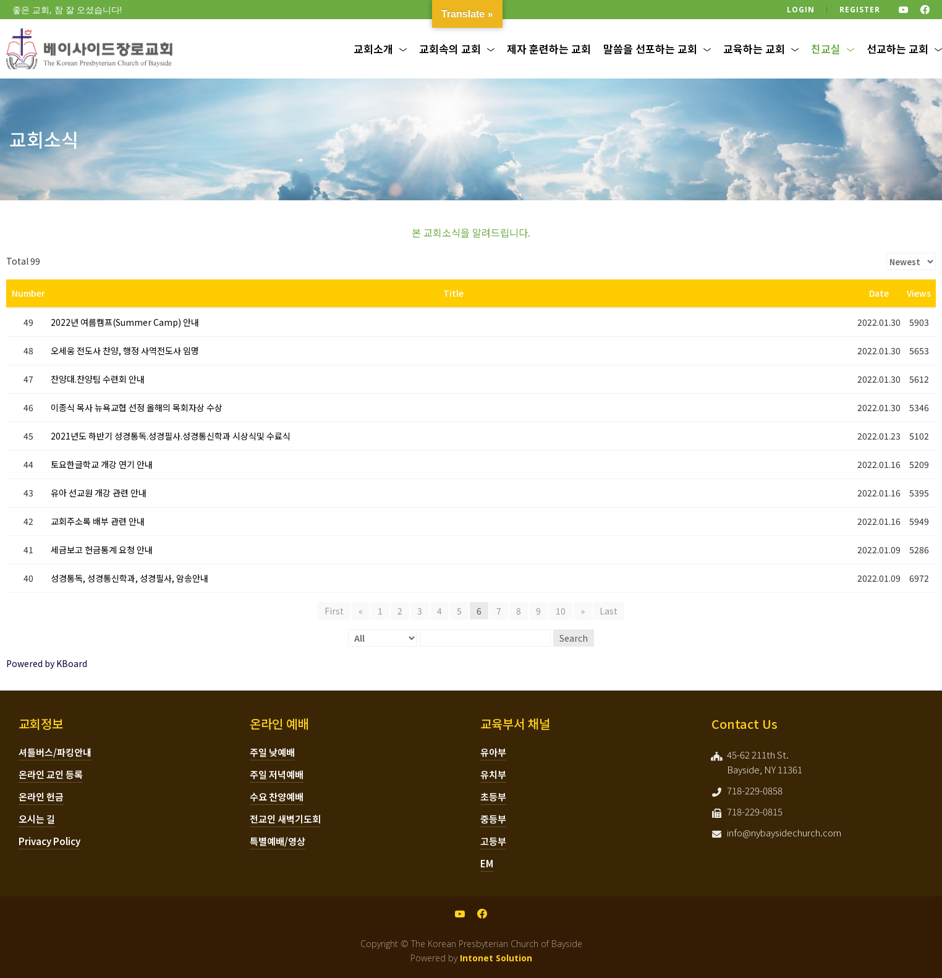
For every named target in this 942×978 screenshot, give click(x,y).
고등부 (493, 841)
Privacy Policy (49, 841)
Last (608, 611)
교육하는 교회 (754, 48)
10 (561, 611)
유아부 (493, 752)
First (334, 611)
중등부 (493, 818)
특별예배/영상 (277, 841)
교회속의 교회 (450, 48)
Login (801, 9)
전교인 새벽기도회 (285, 818)
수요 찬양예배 (276, 796)
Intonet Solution (496, 958)
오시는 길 (37, 818)
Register (859, 9)
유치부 (493, 774)
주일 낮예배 (272, 752)
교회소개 (373, 48)
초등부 (493, 796)
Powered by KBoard (46, 663)
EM (486, 863)
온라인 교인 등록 (51, 774)
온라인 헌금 (41, 796)
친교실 (826, 48)
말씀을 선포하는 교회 (650, 48)
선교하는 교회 (897, 48)
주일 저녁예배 (276, 774)
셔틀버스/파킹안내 (55, 752)
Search (573, 638)
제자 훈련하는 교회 (549, 48)
